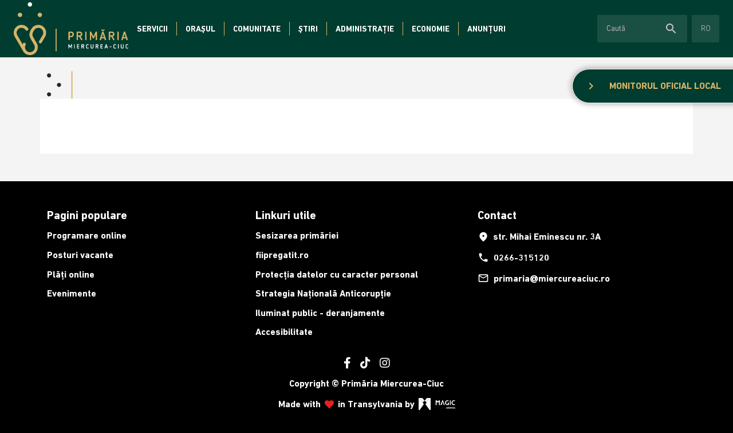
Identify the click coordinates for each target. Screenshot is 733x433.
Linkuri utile (285, 215)
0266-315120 (513, 257)
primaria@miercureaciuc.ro (544, 278)
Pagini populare (87, 215)
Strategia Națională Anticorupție (323, 293)
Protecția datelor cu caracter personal (336, 274)
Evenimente (71, 293)
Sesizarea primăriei (296, 235)
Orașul (200, 28)
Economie (431, 28)
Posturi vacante (80, 254)
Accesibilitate (284, 331)
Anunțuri (486, 28)
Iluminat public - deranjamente (320, 312)
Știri (308, 28)
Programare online (87, 235)
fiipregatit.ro (282, 254)
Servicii (152, 28)
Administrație (365, 28)
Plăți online (70, 274)
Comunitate (257, 28)
